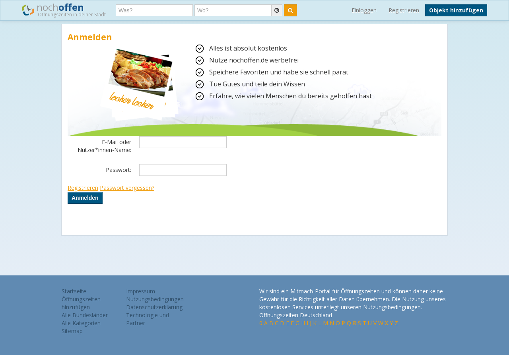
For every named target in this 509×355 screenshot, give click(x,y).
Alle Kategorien (81, 323)
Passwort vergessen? (127, 187)
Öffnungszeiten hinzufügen (81, 303)
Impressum (140, 291)
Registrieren (404, 10)
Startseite (74, 291)
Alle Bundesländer (85, 315)
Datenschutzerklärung (154, 307)
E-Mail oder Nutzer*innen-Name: (104, 146)
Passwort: (118, 170)
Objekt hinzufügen (456, 10)
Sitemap (72, 331)
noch (64, 9)
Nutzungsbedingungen (155, 299)
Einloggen (364, 10)
